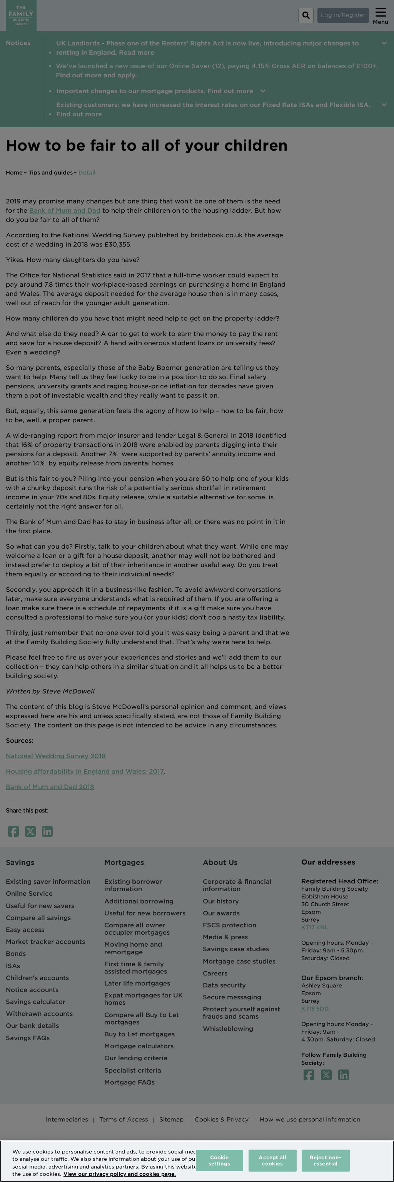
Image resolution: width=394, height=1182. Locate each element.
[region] (197, 1161)
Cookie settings (219, 1161)
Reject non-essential (325, 1161)
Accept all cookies (272, 1161)
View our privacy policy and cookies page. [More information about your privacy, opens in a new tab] (119, 1174)
